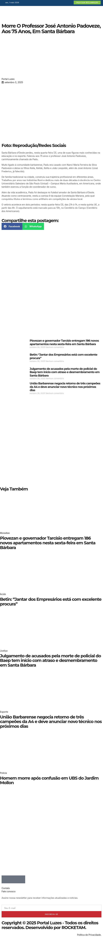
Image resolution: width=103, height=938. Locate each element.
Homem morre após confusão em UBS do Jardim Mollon (49, 780)
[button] (12, 226)
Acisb (3, 594)
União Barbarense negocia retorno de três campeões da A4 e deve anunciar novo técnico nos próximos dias (65, 387)
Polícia (3, 773)
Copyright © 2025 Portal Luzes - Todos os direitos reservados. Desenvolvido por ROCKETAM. (50, 925)
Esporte (4, 711)
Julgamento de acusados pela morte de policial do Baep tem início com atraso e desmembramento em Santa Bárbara (65, 372)
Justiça (4, 650)
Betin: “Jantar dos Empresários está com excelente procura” (63, 356)
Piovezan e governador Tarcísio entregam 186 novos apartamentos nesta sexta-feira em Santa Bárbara (64, 342)
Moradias (5, 533)
